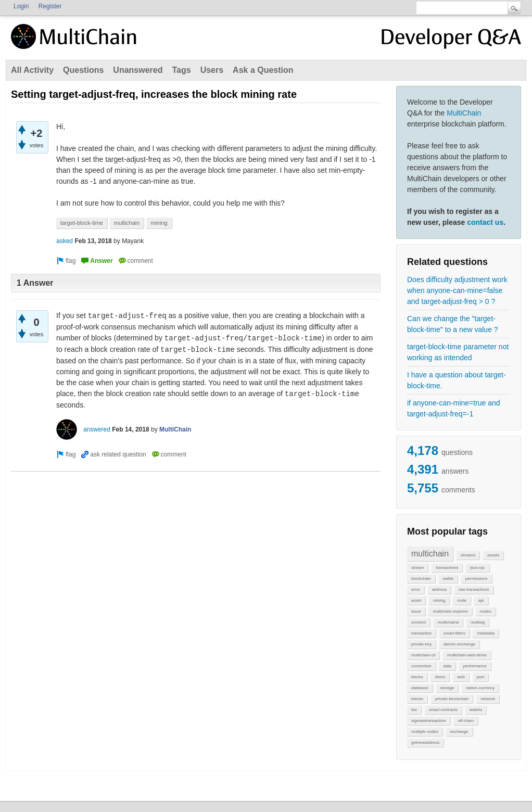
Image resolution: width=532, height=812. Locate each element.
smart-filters (454, 633)
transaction (421, 633)
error (415, 589)
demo (440, 677)
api (481, 600)
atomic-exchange (459, 644)
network (487, 698)
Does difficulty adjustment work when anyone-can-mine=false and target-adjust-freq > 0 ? (457, 290)
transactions (447, 567)
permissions (476, 578)
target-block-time (81, 223)
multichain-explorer (450, 611)
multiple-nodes (424, 731)
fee (414, 709)
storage (447, 688)
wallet (448, 578)
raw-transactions (474, 589)
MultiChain (464, 113)
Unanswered (137, 70)
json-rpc (477, 567)
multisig (478, 622)
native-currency (480, 688)
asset (416, 600)
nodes (485, 611)
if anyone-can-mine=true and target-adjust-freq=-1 (453, 408)
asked (64, 241)
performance (475, 666)
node (461, 600)
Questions (83, 70)
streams (468, 555)
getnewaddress (425, 742)
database (419, 688)
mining (439, 600)
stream (417, 567)
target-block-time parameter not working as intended (458, 352)
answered (96, 429)
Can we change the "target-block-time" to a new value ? (452, 324)
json (481, 677)
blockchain (421, 578)
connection (421, 666)
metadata (485, 633)
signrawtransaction (428, 720)
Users (211, 70)
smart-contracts (443, 709)
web (461, 677)
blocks (417, 677)
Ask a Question (263, 70)
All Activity (32, 70)
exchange (459, 731)
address (439, 589)
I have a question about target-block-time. (456, 380)
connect (418, 622)
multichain (430, 553)
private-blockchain (451, 698)
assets (493, 555)
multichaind (448, 622)
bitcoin (417, 698)
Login (21, 6)
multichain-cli (423, 655)
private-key (421, 644)
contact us (485, 222)
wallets (476, 709)
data (447, 666)
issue (416, 611)
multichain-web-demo (467, 655)
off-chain (466, 720)
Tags (181, 70)
